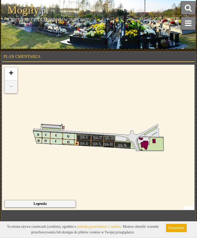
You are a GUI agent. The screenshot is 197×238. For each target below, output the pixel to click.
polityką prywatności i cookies (99, 226)
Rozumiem (176, 228)
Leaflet (189, 207)
